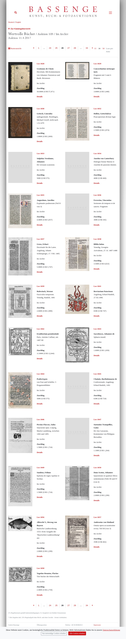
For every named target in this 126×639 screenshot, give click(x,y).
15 (95, 48)
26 (62, 48)
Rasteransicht (14, 48)
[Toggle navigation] (110, 13)
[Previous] (33, 48)
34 (87, 48)
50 (103, 48)
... (44, 48)
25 (56, 48)
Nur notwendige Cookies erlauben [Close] (54, 633)
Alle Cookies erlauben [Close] (77, 633)
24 (50, 48)
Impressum (97, 625)
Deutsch (11, 22)
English (18, 22)
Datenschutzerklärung (111, 630)
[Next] (92, 605)
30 (99, 48)
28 (75, 48)
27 (68, 48)
